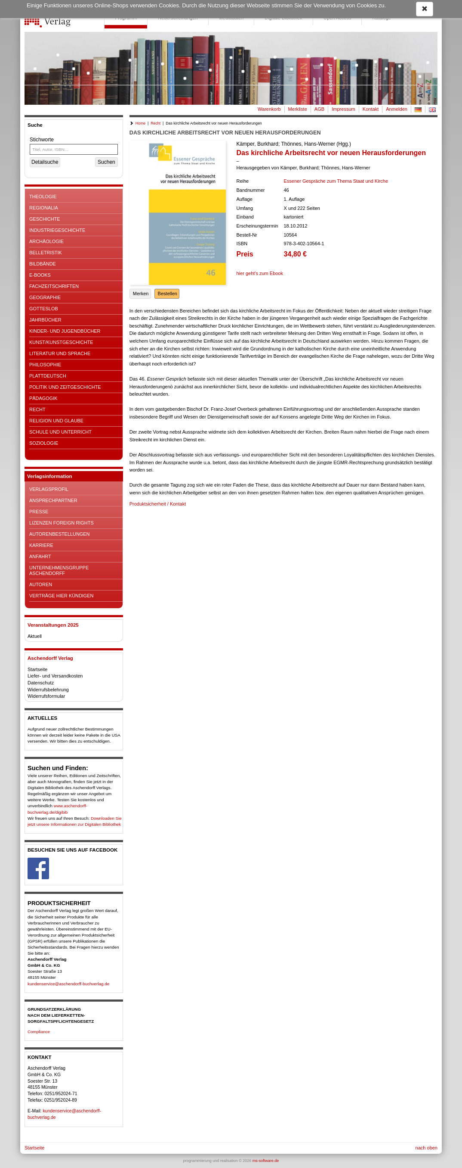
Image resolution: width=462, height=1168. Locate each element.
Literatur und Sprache (59, 353)
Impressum (343, 109)
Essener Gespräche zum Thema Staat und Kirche (336, 181)
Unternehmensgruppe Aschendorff (59, 570)
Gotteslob (43, 308)
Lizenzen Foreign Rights (61, 522)
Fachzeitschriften (54, 286)
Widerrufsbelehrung (48, 689)
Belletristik (45, 252)
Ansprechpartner (53, 500)
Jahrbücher (45, 319)
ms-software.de (266, 1161)
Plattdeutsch (47, 375)
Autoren (40, 584)
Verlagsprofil (48, 489)
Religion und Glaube (56, 420)
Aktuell (35, 636)
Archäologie (46, 241)
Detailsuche (45, 162)
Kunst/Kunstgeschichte (61, 342)
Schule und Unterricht (60, 431)
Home (140, 123)
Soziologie (43, 443)
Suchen (106, 162)
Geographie (45, 297)
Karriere (41, 545)
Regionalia (43, 207)
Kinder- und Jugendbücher (64, 331)
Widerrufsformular (46, 696)
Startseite (37, 669)
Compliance (39, 1031)
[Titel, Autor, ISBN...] (74, 149)
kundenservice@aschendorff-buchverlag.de (68, 983)
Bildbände (42, 263)
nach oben (426, 1147)
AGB (319, 109)
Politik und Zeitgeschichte (65, 387)
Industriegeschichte (57, 230)
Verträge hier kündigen (61, 595)
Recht (37, 409)
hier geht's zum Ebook (260, 273)
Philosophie (45, 364)
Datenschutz (41, 682)
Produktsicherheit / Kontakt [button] (157, 503)
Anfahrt (40, 556)
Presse (38, 511)
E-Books (40, 275)
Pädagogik (43, 398)
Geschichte (44, 219)
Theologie (43, 196)
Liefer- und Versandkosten (55, 675)
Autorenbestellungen (59, 534)
